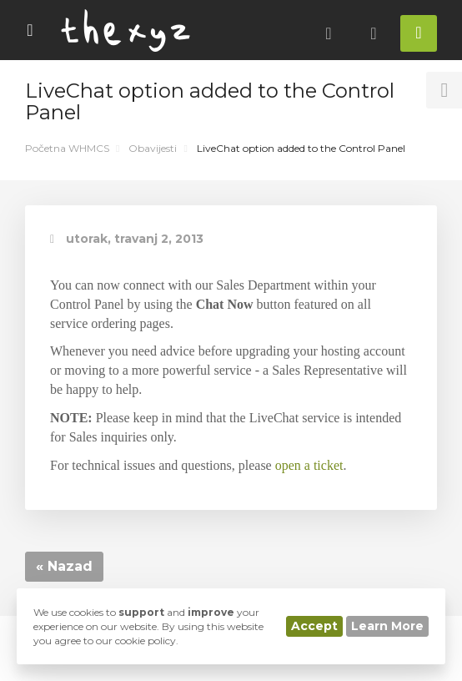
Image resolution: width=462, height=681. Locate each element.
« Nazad (64, 566)
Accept (314, 625)
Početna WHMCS (67, 148)
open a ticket (309, 465)
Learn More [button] (387, 625)
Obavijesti (152, 148)
